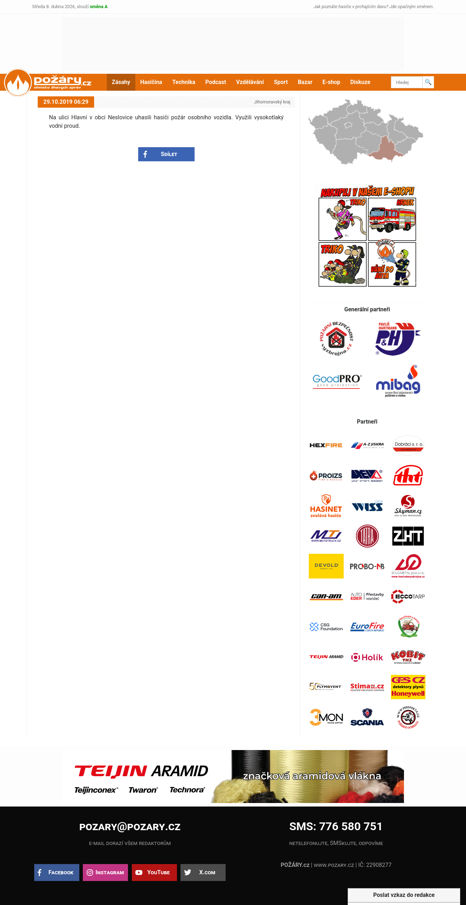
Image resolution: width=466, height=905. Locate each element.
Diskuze (360, 82)
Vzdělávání (250, 82)
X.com (207, 872)
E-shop (332, 82)
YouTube (158, 872)
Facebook (61, 872)
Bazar (305, 82)
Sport (281, 82)
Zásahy (121, 82)
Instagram (110, 872)
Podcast (216, 82)
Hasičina (151, 82)
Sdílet (169, 154)
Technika (183, 82)
